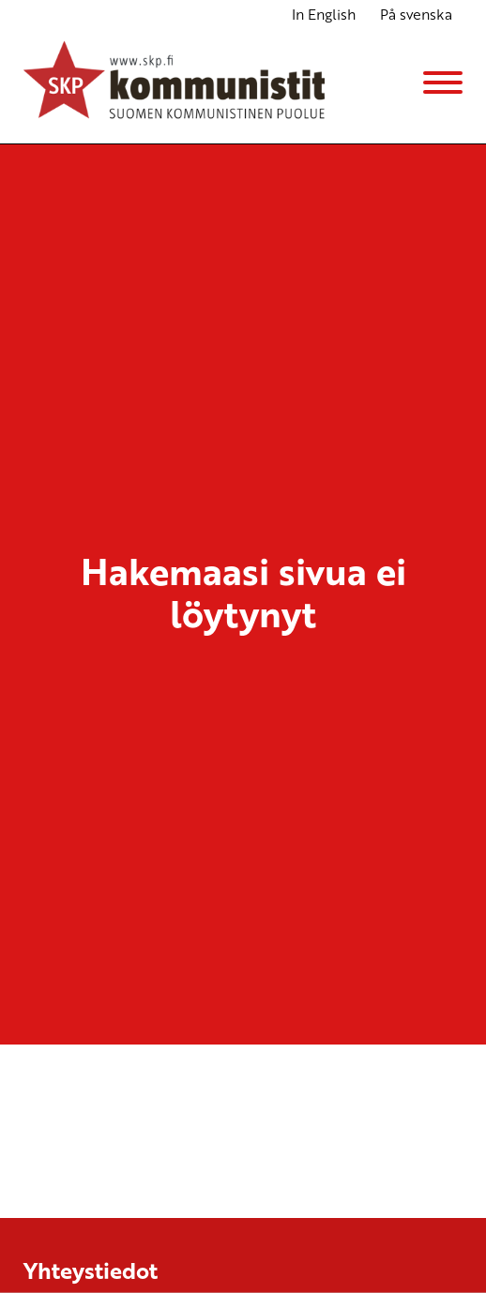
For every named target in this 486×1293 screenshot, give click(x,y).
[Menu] (443, 82)
